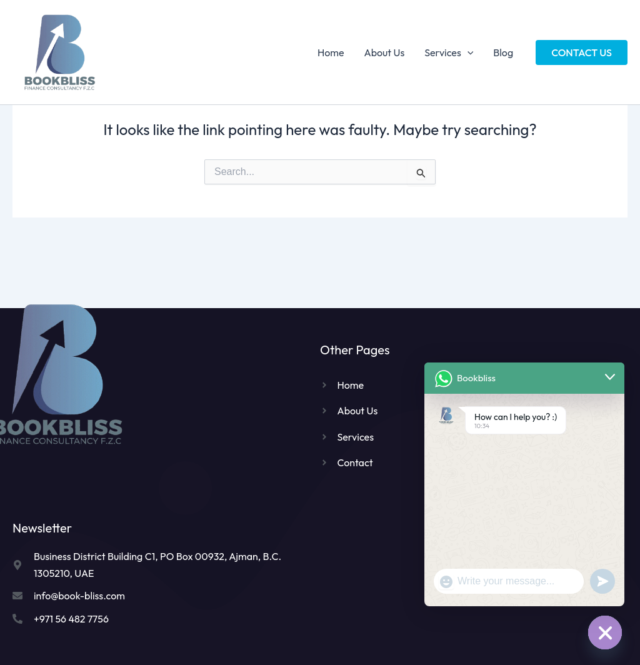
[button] (582, 52)
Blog (503, 52)
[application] (467, 53)
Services (448, 53)
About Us (384, 52)
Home (331, 52)
